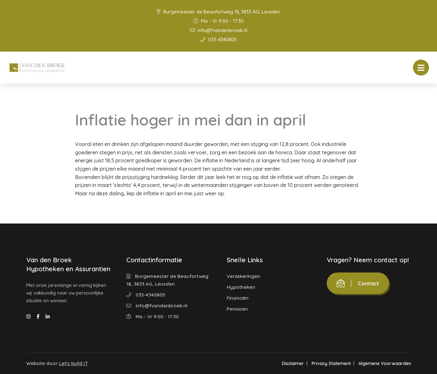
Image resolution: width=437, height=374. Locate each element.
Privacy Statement (331, 363)
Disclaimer (293, 363)
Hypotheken (241, 287)
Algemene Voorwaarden (384, 363)
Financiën (237, 298)
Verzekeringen (243, 276)
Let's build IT (73, 363)
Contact (358, 283)
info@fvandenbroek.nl (218, 30)
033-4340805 (218, 40)
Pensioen (237, 309)
